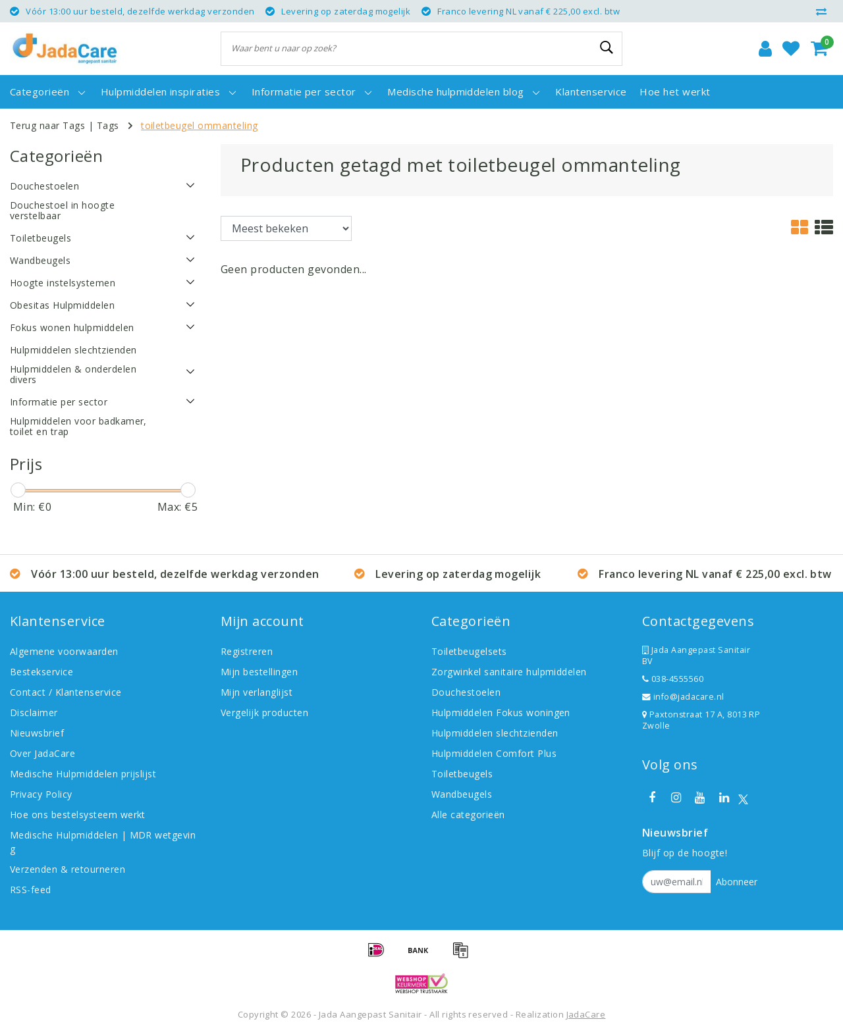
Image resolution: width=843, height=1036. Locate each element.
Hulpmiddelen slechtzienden (494, 733)
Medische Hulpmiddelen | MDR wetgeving (103, 842)
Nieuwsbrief (37, 733)
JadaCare (586, 1014)
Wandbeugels (461, 794)
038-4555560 (672, 679)
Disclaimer (34, 712)
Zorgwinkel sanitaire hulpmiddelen (509, 671)
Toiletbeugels (462, 773)
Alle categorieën (468, 814)
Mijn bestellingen (259, 671)
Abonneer (736, 881)
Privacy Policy (41, 794)
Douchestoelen (466, 692)
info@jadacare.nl (683, 696)
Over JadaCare (42, 753)
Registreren (247, 651)
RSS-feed (30, 889)
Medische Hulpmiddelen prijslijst (83, 773)
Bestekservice (41, 671)
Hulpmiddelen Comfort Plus (494, 753)
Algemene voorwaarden (64, 651)
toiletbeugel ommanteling (199, 125)
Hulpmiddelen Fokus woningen (500, 712)
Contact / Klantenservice (66, 692)
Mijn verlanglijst (256, 692)
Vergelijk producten (264, 712)
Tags (108, 125)
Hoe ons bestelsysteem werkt (78, 814)
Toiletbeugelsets (469, 651)
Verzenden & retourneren (67, 869)
